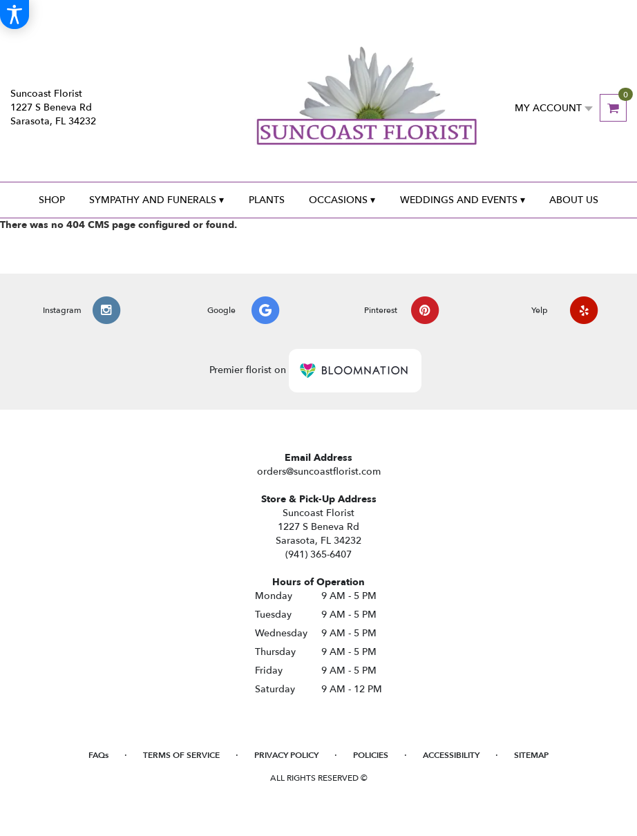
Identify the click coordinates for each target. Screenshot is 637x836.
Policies (370, 755)
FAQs (98, 755)
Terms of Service (181, 755)
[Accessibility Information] (14, 14)
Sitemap (531, 755)
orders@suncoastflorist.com (319, 471)
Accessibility (451, 755)
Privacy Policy (286, 755)
